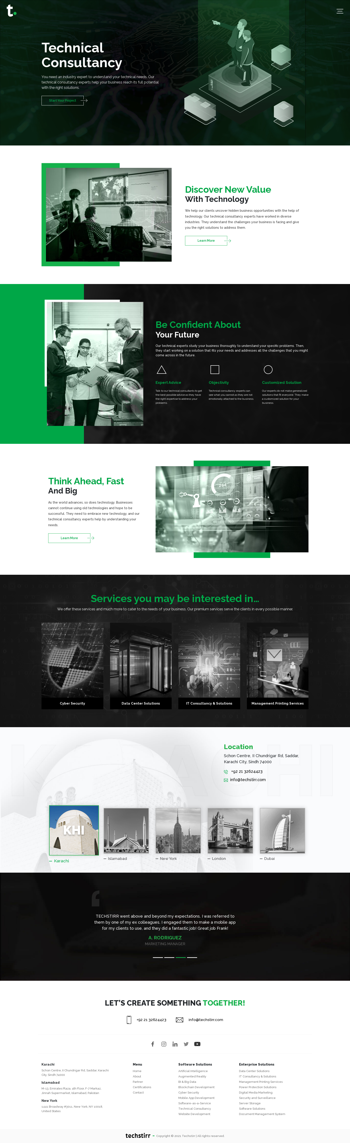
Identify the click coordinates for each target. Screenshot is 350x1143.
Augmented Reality (192, 1076)
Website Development (194, 1114)
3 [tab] (181, 957)
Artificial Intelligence (193, 1071)
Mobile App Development (196, 1098)
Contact (138, 1092)
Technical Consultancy (194, 1108)
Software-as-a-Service (194, 1103)
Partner (138, 1081)
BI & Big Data (187, 1081)
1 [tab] (158, 957)
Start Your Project (62, 100)
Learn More (206, 240)
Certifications (142, 1087)
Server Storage (250, 1103)
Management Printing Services (261, 1081)
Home (137, 1071)
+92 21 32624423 (243, 771)
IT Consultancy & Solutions (257, 1076)
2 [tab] (169, 957)
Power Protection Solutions (257, 1087)
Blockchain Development (196, 1087)
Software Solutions (252, 1108)
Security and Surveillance (257, 1098)
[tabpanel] (175, 922)
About (137, 1076)
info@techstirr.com (245, 779)
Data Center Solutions (254, 1071)
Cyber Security (188, 1092)
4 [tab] (192, 957)
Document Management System (262, 1114)
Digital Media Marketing (256, 1092)
